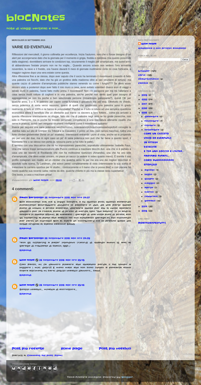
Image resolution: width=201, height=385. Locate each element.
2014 (145, 206)
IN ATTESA (151, 142)
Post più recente (28, 348)
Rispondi (25, 228)
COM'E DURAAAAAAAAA (159, 160)
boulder (144, 71)
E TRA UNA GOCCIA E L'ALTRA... (164, 151)
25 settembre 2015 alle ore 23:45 (61, 285)
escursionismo (148, 79)
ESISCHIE (150, 146)
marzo (149, 192)
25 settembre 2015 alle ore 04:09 (67, 238)
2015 (145, 112)
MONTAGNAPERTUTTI (152, 222)
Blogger (127, 377)
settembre (152, 129)
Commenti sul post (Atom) (45, 355)
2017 (145, 103)
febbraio (151, 196)
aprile (149, 187)
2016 (145, 108)
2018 (145, 99)
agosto (150, 170)
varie (142, 75)
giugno (149, 178)
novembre (152, 121)
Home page (71, 348)
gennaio (150, 200)
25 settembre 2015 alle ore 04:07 (67, 197)
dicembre (151, 116)
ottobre (150, 125)
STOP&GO (150, 164)
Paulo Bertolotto (31, 197)
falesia (143, 83)
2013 (145, 210)
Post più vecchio (115, 348)
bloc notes (27, 260)
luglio (148, 174)
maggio (150, 183)
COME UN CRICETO (156, 133)
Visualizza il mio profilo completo (162, 48)
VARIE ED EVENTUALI (157, 138)
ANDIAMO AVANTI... (156, 155)
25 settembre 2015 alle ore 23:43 (61, 260)
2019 (145, 95)
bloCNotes (35, 18)
